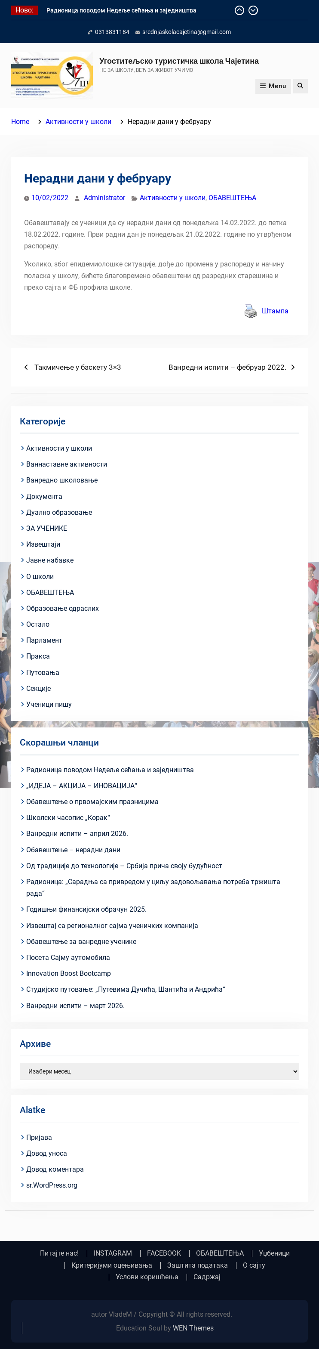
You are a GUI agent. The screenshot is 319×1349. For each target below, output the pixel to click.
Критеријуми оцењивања (111, 1265)
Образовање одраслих (62, 608)
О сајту (254, 1265)
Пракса (38, 656)
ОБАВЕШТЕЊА (232, 198)
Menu (273, 86)
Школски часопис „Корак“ (68, 818)
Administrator (104, 198)
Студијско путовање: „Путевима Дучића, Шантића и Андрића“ (125, 989)
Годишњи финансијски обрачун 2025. (86, 909)
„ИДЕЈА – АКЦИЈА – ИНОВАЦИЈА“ (81, 786)
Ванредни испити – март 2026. (75, 1006)
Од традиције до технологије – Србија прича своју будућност (124, 866)
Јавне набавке (50, 560)
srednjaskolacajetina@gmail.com (186, 31)
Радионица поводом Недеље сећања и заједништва (121, 10)
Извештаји (43, 544)
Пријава (39, 1137)
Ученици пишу (49, 704)
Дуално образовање (59, 512)
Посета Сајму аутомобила (68, 957)
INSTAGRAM (113, 1253)
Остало (37, 624)
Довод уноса (46, 1153)
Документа (44, 496)
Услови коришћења (147, 1277)
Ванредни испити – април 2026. (77, 833)
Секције (38, 688)
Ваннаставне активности (66, 464)
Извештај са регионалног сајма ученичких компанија (112, 926)
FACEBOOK (164, 1253)
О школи (40, 576)
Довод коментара (55, 1169)
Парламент (44, 640)
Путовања (42, 672)
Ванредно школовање (62, 480)
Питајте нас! (59, 1253)
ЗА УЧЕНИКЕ (46, 528)
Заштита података (197, 1265)
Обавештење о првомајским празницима (92, 802)
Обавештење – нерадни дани (73, 850)
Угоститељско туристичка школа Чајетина (179, 61)
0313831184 (112, 31)
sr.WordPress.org (51, 1185)
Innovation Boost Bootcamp (68, 973)
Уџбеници (274, 1253)
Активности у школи (173, 198)
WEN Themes (193, 1328)
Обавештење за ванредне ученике (81, 941)
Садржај (207, 1277)
